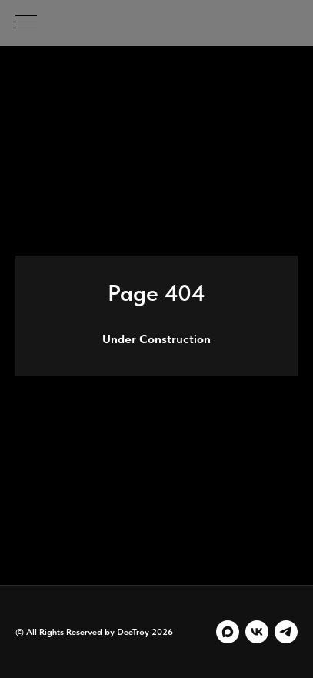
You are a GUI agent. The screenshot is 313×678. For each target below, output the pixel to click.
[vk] (256, 631)
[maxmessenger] (227, 631)
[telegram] (286, 631)
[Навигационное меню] (26, 23)
